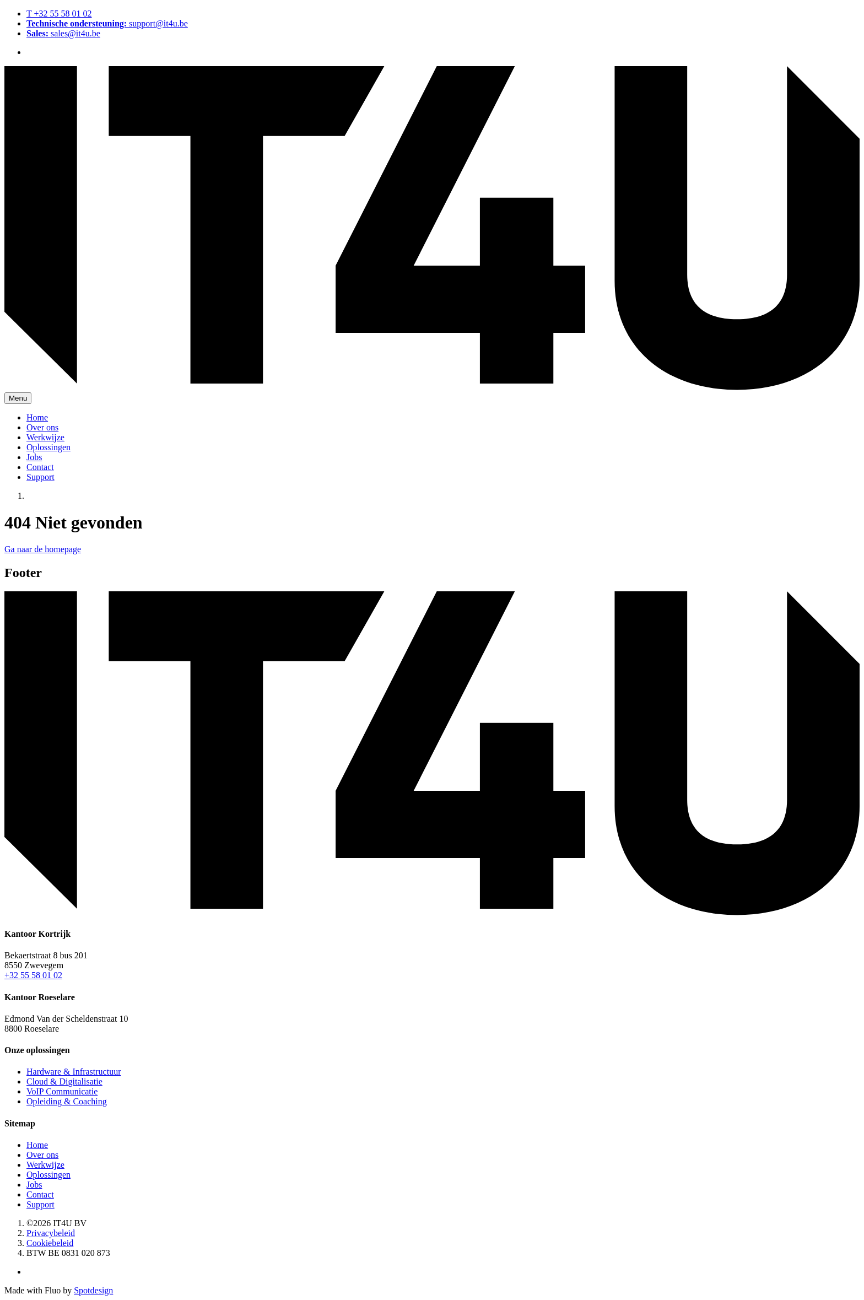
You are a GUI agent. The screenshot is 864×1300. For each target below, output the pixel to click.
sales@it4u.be (63, 33)
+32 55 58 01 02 (33, 975)
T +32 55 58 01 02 (59, 13)
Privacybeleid (50, 1233)
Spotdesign (93, 1290)
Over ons (42, 427)
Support (40, 477)
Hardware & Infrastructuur (73, 1071)
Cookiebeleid (49, 1243)
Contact (40, 467)
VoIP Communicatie (62, 1091)
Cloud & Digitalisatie (64, 1081)
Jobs (34, 457)
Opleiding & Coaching (66, 1101)
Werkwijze (45, 437)
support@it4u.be (107, 23)
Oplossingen (48, 447)
